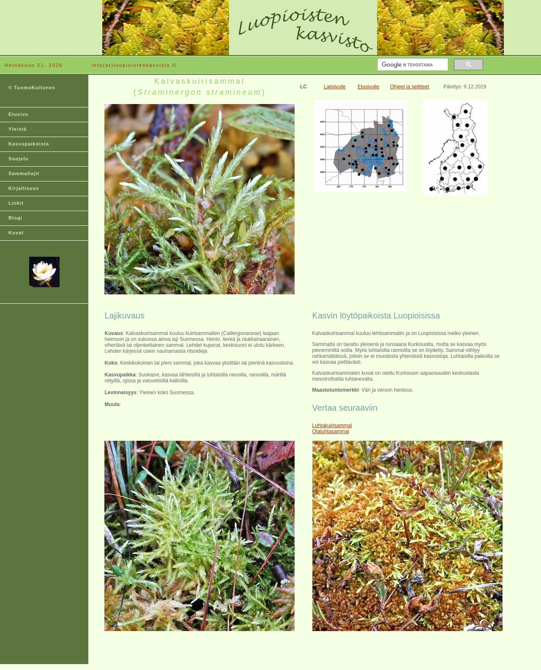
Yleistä (17, 129)
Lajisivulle (335, 87)
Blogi (15, 217)
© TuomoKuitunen (31, 87)
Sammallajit (23, 173)
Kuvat (16, 232)
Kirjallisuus (23, 188)
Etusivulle (368, 87)
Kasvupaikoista (28, 143)
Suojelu (18, 158)
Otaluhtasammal (330, 431)
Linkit (16, 203)
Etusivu (18, 114)
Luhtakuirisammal (332, 425)
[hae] (412, 65)
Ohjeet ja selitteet (409, 87)
